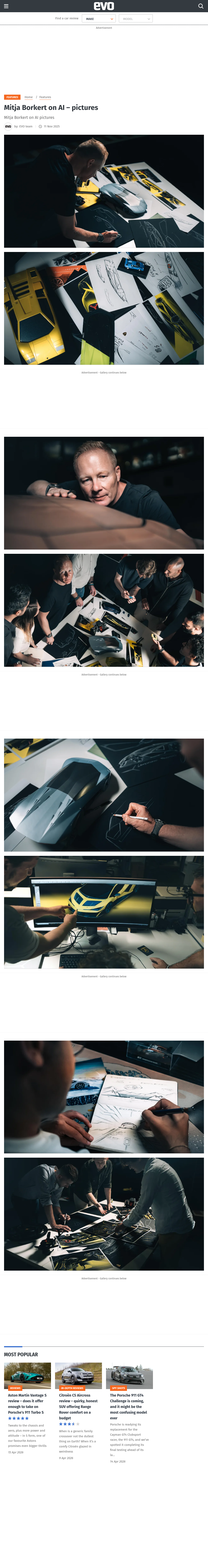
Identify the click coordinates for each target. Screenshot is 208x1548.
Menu (6, 6)
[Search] (201, 6)
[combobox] (84, 19)
